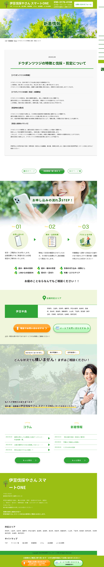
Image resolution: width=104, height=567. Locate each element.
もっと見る (27, 460)
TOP (11, 6)
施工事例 (24, 6)
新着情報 (29, 6)
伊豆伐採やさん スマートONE (29, 3)
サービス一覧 (16, 6)
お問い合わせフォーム (83, 4)
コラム (35, 6)
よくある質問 (47, 6)
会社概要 (40, 6)
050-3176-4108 (63, 2)
